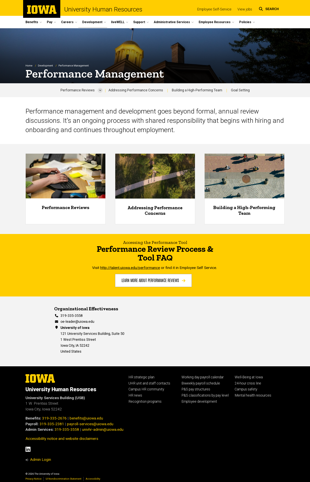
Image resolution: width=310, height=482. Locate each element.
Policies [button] (245, 22)
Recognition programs (145, 401)
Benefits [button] (32, 22)
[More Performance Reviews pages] (100, 90)
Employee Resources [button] (215, 22)
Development (45, 65)
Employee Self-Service (214, 9)
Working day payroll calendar (202, 377)
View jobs (244, 9)
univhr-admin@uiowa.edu (102, 429)
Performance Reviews (77, 90)
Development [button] (92, 22)
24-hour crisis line (248, 383)
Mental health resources (253, 395)
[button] (268, 8)
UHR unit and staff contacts (149, 383)
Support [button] (139, 22)
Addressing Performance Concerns (136, 90)
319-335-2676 (54, 418)
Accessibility (93, 478)
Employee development (199, 401)
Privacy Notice (34, 478)
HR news (135, 395)
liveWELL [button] (118, 22)
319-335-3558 (71, 316)
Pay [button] (49, 22)
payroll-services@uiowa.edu (90, 424)
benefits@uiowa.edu (86, 418)
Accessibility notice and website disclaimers (62, 438)
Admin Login (40, 459)
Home (29, 65)
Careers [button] (67, 22)
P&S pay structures (195, 389)
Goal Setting (240, 90)
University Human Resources (103, 9)
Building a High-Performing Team (197, 90)
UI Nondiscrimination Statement (63, 478)
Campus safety (246, 389)
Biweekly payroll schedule (200, 383)
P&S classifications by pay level (205, 395)
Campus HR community (146, 389)
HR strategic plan (141, 377)
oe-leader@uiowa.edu (77, 322)
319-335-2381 (52, 424)
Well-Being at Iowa (249, 377)
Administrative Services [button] (172, 22)
